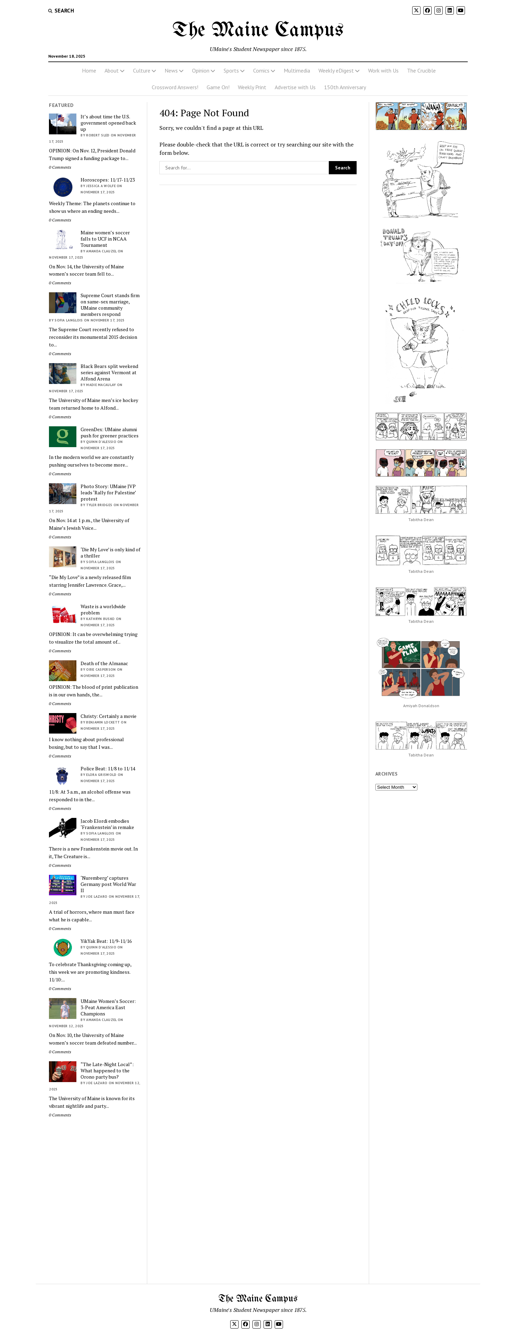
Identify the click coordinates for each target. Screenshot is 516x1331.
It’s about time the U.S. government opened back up (108, 123)
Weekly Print (252, 87)
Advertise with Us (295, 87)
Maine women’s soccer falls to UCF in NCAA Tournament (105, 238)
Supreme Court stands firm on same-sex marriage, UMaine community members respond (110, 304)
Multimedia (297, 70)
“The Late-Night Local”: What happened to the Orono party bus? (107, 1070)
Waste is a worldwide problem (103, 609)
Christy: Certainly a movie (108, 716)
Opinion (200, 70)
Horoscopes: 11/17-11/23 (108, 180)
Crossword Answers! (175, 87)
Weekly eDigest (336, 70)
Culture (141, 70)
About (112, 70)
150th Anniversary (345, 87)
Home (89, 70)
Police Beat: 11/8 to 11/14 (108, 768)
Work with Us (383, 70)
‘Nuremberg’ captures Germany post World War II (108, 884)
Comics (261, 70)
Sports (231, 70)
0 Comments (60, 167)
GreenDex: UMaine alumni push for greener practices (110, 432)
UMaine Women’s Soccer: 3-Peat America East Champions (108, 1007)
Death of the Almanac (104, 663)
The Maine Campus (258, 30)
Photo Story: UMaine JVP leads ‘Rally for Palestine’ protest (108, 492)
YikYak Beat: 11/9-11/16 (106, 941)
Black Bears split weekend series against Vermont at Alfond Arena (109, 372)
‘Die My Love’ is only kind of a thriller (110, 552)
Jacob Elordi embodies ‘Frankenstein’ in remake (107, 824)
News (171, 70)
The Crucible (421, 70)
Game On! (218, 87)
